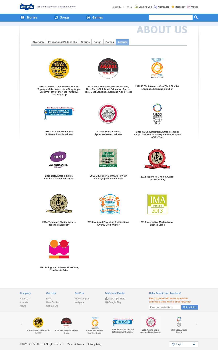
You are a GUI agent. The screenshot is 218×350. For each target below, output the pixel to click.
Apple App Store (115, 298)
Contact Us (52, 305)
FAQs (49, 298)
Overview (38, 42)
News (23, 305)
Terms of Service (76, 344)
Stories (85, 42)
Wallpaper (80, 302)
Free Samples (82, 298)
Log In (129, 7)
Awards (122, 42)
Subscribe (117, 7)
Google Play (113, 302)
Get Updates (189, 307)
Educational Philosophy (62, 42)
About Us (25, 298)
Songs (97, 42)
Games (109, 42)
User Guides (52, 302)
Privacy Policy (95, 344)
